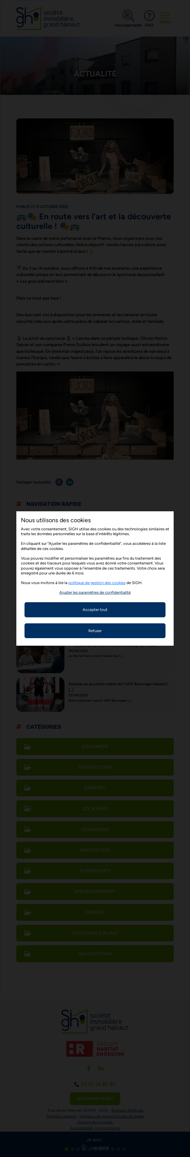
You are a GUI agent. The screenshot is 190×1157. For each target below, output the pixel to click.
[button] (95, 592)
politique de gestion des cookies (97, 582)
